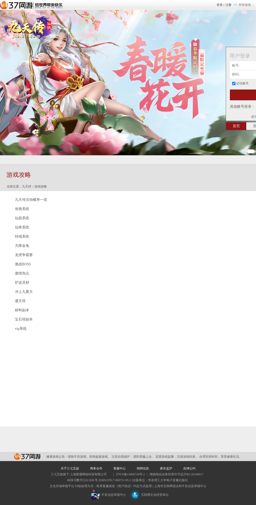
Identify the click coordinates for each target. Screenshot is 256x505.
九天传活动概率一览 (31, 200)
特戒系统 (22, 236)
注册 (228, 5)
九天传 (26, 186)
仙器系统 (22, 218)
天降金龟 (22, 246)
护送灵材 (22, 282)
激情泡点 (22, 273)
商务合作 (96, 468)
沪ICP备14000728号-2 (130, 474)
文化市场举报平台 (62, 486)
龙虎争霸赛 (24, 255)
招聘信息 (143, 468)
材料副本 (22, 310)
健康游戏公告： (57, 456)
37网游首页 (32, 5)
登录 (220, 5)
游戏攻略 (41, 186)
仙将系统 (22, 227)
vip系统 (21, 329)
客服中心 (119, 468)
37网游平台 (27, 456)
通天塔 (20, 301)
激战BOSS (23, 264)
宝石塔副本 (24, 319)
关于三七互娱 (70, 468)
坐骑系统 (22, 209)
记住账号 (242, 83)
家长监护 (166, 468)
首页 (236, 126)
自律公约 (189, 468)
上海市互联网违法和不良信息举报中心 (180, 486)
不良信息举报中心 (108, 495)
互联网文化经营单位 (149, 495)
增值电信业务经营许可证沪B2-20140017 (176, 474)
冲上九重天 (24, 292)
